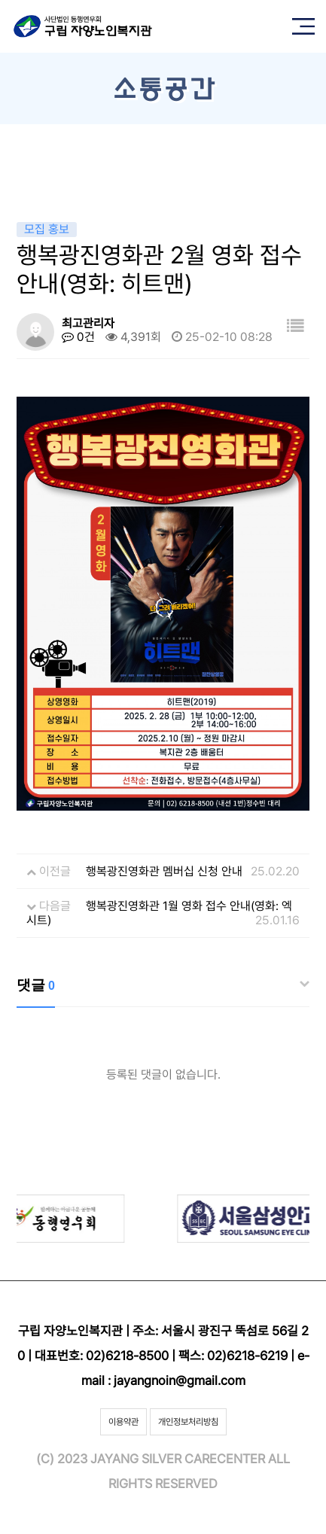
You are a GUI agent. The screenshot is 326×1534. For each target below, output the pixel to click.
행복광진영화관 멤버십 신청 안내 (164, 871)
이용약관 (123, 1422)
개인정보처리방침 (188, 1422)
